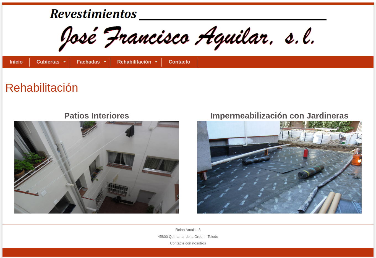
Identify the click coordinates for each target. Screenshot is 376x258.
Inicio (16, 62)
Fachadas (91, 62)
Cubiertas (51, 62)
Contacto (179, 62)
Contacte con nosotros (188, 243)
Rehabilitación (137, 62)
